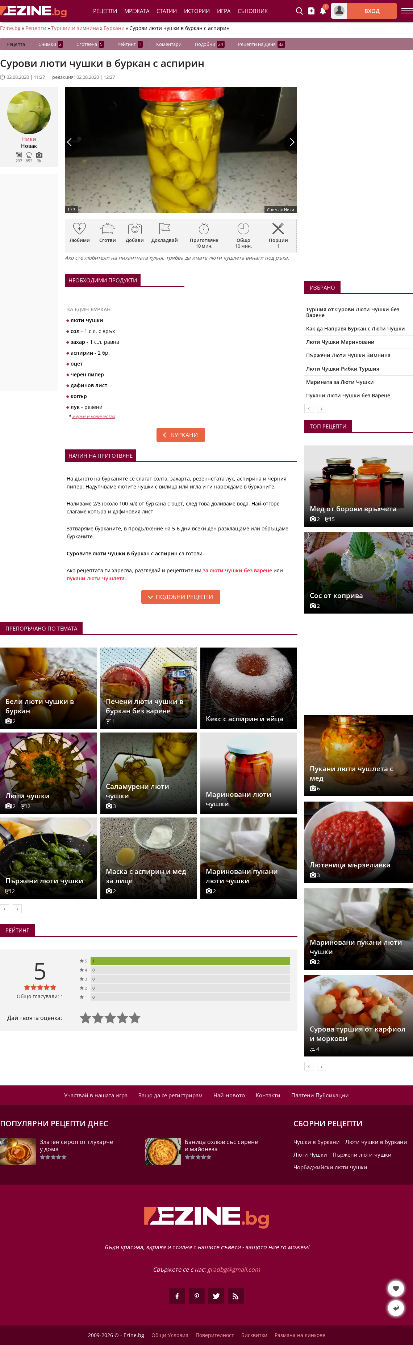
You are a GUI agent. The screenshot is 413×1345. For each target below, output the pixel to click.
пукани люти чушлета (96, 578)
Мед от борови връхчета (353, 508)
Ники (29, 139)
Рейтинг (130, 44)
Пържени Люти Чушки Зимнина (348, 355)
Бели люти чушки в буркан (39, 706)
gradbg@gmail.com (233, 1269)
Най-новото (229, 1095)
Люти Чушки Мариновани (340, 341)
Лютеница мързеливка (350, 865)
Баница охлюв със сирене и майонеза (221, 1145)
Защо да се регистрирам (170, 1095)
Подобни (210, 44)
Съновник (253, 10)
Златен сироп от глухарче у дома (76, 1145)
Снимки (50, 44)
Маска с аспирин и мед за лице (146, 876)
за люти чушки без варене (237, 570)
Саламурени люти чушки (137, 791)
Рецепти (105, 10)
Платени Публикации (320, 1095)
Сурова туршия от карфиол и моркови (358, 1033)
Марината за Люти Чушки (340, 382)
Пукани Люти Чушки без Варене (348, 395)
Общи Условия (169, 1335)
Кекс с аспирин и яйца (244, 718)
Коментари (169, 44)
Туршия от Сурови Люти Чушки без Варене (352, 312)
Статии (167, 10)
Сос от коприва (336, 595)
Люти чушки (27, 795)
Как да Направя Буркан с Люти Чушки (355, 328)
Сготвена (90, 44)
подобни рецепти (184, 597)
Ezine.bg (10, 28)
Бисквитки (254, 1335)
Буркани (114, 28)
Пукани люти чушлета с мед (351, 773)
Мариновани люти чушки (238, 799)
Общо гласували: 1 (40, 996)
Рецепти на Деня (261, 44)
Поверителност (215, 1335)
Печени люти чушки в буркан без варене (144, 706)
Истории (197, 10)
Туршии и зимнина (75, 28)
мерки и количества (93, 416)
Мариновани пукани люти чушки (242, 876)
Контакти (268, 1095)
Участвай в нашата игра (96, 1095)
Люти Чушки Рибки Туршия (342, 368)
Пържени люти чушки (44, 880)
